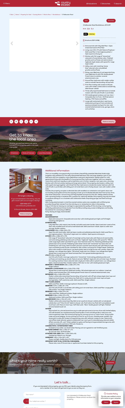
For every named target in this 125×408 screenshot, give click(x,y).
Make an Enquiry (94, 289)
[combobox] (26, 273)
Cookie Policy (43, 403)
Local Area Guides (45, 155)
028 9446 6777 (23, 204)
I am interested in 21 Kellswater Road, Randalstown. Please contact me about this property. (83, 273)
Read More (83, 212)
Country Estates (66, 403)
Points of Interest (28, 155)
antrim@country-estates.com (23, 206)
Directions (14, 153)
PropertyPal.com (92, 403)
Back (12, 14)
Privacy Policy (32, 403)
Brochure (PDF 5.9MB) (92, 40)
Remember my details (73, 284)
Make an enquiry (108, 121)
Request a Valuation (47, 397)
